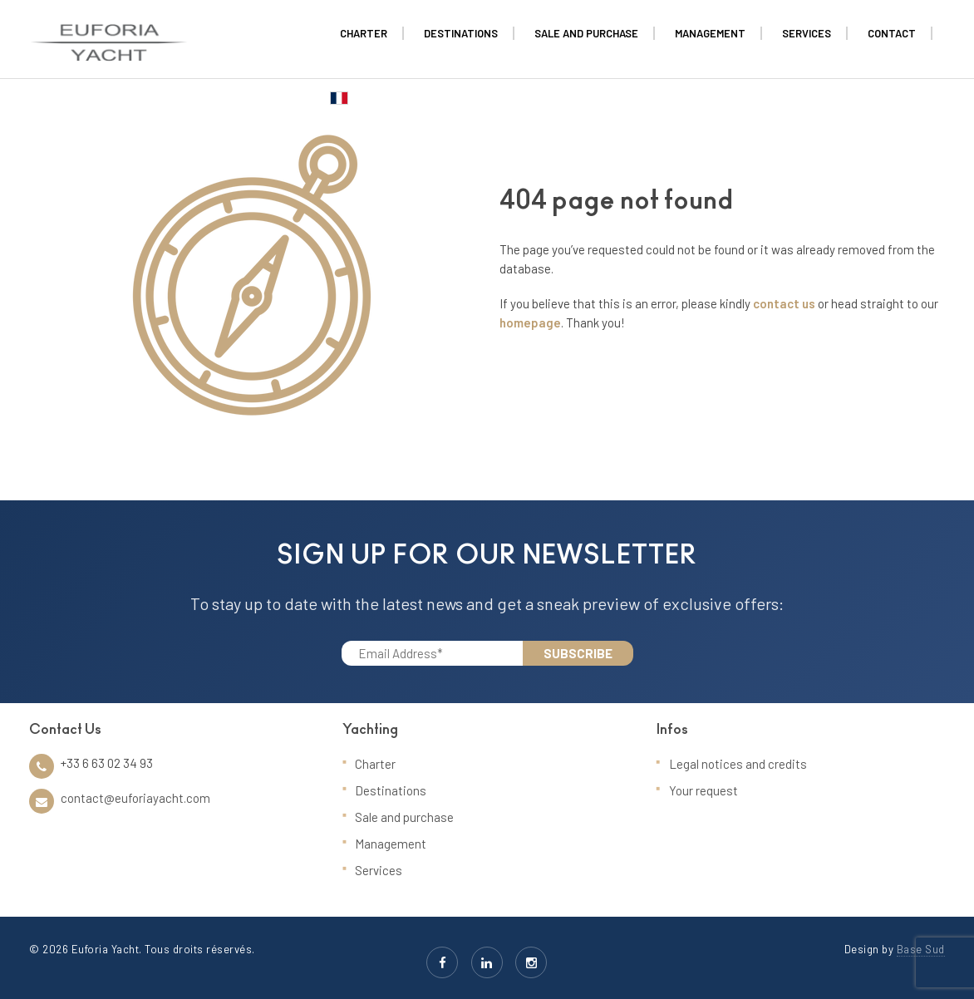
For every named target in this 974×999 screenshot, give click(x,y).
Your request (703, 790)
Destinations (390, 790)
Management (390, 843)
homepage (530, 322)
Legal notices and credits (738, 763)
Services (378, 870)
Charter (375, 763)
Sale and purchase (404, 817)
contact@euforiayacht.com (135, 797)
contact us (784, 303)
